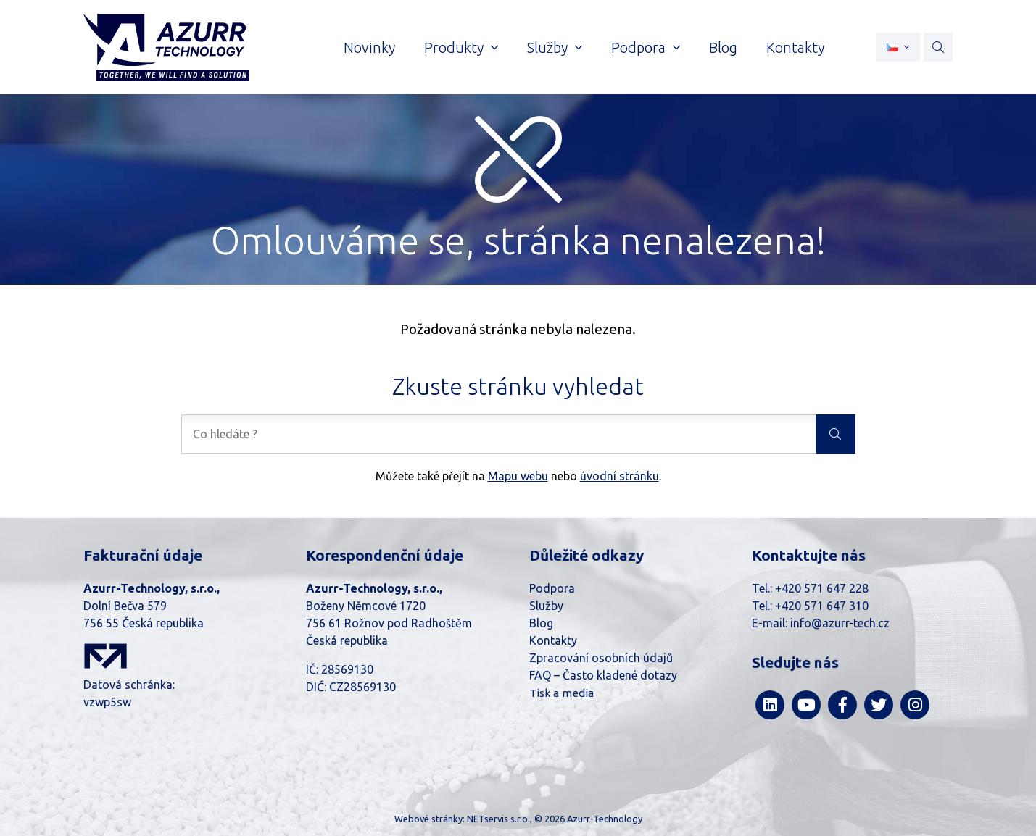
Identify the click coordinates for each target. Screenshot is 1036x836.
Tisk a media (561, 693)
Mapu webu (518, 475)
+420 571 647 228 (822, 588)
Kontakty (553, 640)
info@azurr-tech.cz (840, 623)
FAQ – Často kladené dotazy (603, 675)
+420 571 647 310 (822, 605)
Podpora (552, 588)
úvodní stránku (619, 475)
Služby (546, 605)
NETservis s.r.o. (498, 819)
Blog (541, 623)
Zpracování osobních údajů (601, 657)
